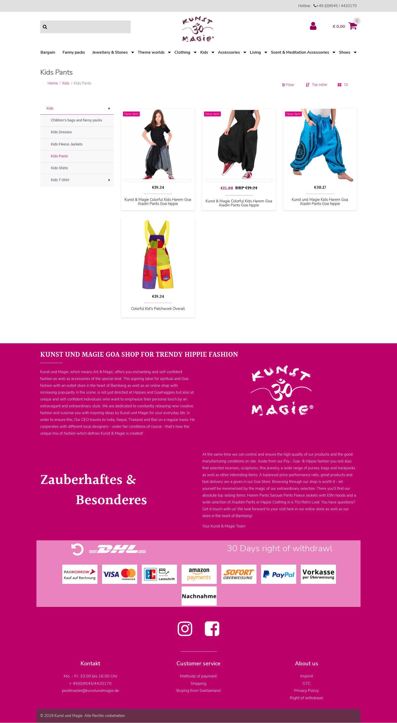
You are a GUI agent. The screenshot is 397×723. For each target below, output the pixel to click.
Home (53, 83)
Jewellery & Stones (110, 52)
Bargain (48, 52)
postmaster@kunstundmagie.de (90, 690)
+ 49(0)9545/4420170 (90, 683)
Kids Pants (59, 156)
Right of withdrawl (306, 698)
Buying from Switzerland (198, 690)
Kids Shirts (59, 168)
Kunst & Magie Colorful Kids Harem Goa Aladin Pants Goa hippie (158, 202)
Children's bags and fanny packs (76, 120)
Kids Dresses (61, 132)
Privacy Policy (306, 690)
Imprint (306, 676)
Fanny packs (74, 52)
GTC (307, 683)
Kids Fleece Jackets (67, 144)
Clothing (182, 52)
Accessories (229, 52)
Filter (288, 84)
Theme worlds (151, 52)
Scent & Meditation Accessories (300, 52)
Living (255, 52)
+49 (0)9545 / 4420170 (336, 5)
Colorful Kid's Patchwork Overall (158, 309)
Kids (204, 52)
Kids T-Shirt (60, 180)
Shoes (344, 52)
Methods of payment (198, 676)
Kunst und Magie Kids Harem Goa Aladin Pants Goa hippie (320, 202)
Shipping (198, 683)
